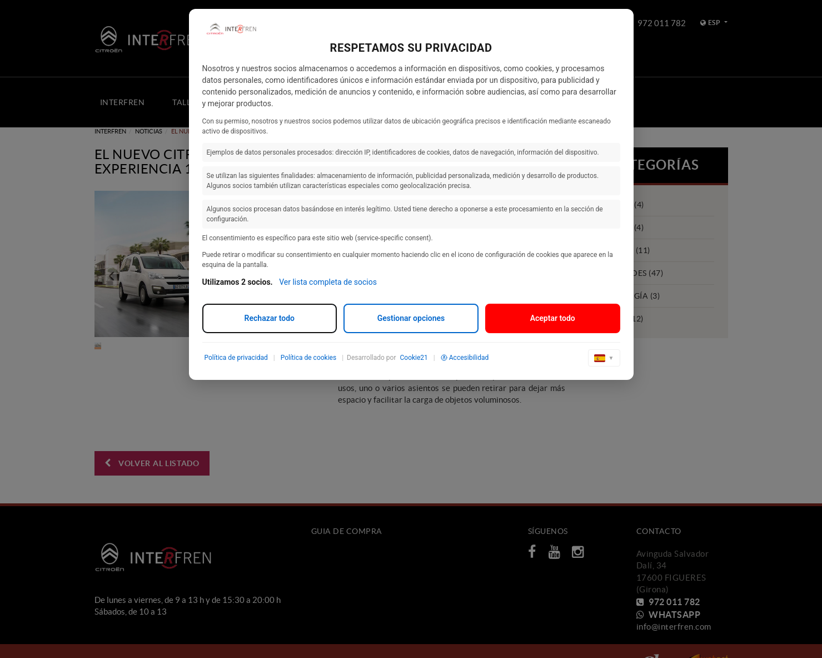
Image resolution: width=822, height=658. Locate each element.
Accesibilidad (465, 358)
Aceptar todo (552, 318)
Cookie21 (413, 358)
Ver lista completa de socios (328, 282)
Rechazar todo (270, 318)
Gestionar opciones (411, 318)
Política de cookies (309, 358)
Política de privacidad (236, 358)
